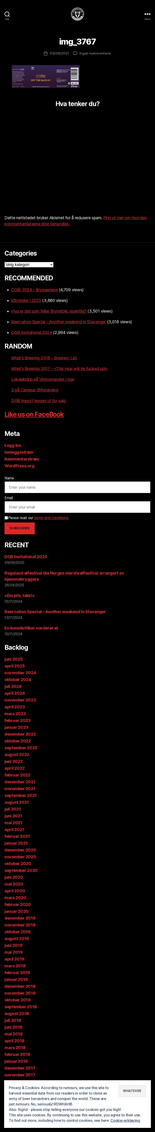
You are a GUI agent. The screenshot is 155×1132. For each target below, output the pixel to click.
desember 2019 (20, 918)
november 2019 (20, 925)
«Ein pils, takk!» (19, 595)
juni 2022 (14, 761)
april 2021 (14, 829)
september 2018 (21, 1006)
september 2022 (21, 747)
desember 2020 (20, 850)
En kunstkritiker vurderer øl (31, 628)
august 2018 (17, 1013)
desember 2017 (20, 1068)
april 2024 (15, 693)
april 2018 (14, 1040)
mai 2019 (14, 952)
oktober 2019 (18, 931)
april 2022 (14, 768)
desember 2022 (20, 734)
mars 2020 (15, 897)
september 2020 (21, 870)
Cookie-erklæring (125, 1120)
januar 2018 (16, 1061)
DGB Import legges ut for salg (38, 400)
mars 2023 (15, 713)
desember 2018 (20, 986)
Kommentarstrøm (22, 459)
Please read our (36, 517)
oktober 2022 (18, 741)
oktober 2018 (18, 1000)
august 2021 (17, 802)
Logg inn (13, 445)
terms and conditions (51, 517)
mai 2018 (14, 1034)
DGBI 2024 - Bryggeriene (34, 289)
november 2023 (20, 700)
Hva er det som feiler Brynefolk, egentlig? (49, 311)
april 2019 (14, 959)
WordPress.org (19, 465)
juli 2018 (13, 1020)
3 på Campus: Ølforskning (34, 390)
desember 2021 (20, 781)
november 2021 (20, 788)
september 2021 (21, 795)
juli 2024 (13, 686)
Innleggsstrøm (19, 452)
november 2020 (20, 856)
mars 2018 (15, 1047)
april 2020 (15, 890)
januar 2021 (16, 843)
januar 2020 (17, 911)
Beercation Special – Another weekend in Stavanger (58, 321)
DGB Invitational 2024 (31, 332)
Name (9, 478)
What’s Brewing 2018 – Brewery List (44, 358)
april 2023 (15, 706)
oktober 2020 (18, 863)
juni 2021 (13, 816)
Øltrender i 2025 (26, 300)
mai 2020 (14, 884)
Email (9, 497)
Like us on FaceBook (34, 414)
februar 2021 (17, 836)
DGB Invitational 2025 (26, 556)
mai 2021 (13, 822)
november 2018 (20, 993)
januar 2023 (16, 727)
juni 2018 (13, 1027)
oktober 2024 (18, 679)
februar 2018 (17, 1054)
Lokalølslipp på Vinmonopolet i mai (42, 379)
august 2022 (17, 754)
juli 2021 (13, 809)
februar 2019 (17, 972)
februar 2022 (17, 775)
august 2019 (17, 938)
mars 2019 (15, 965)
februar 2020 (18, 904)
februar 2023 (18, 720)
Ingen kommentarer (95, 53)
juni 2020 (14, 877)
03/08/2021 (59, 53)
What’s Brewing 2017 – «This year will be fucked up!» (59, 368)
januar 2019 (16, 979)
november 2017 (20, 1074)
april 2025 (15, 666)
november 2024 (20, 672)
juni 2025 (14, 659)
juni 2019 (13, 945)
